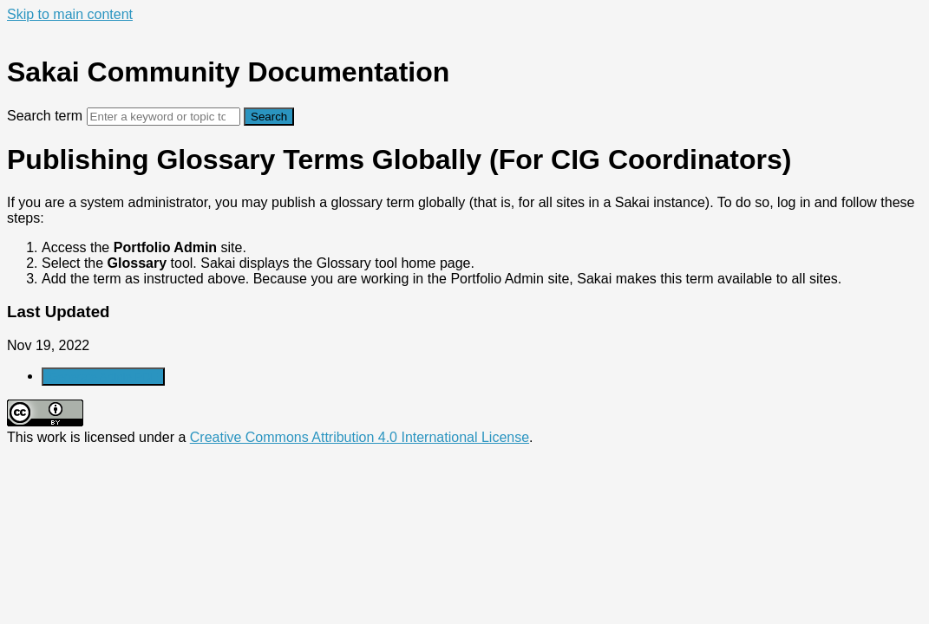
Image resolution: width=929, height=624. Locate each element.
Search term (44, 115)
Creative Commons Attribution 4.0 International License (359, 437)
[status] (464, 241)
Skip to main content (70, 14)
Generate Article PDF (103, 376)
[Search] (163, 116)
